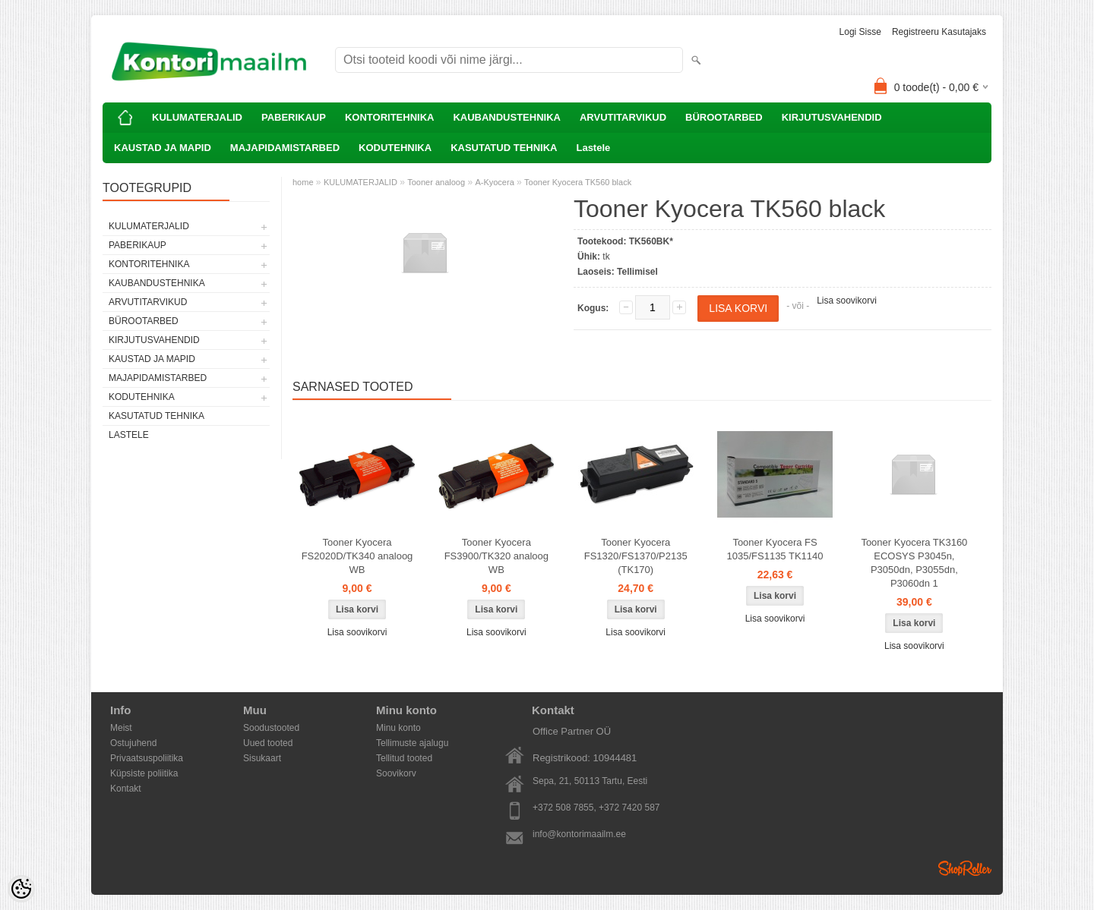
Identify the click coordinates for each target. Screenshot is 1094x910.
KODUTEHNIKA (395, 147)
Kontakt (125, 788)
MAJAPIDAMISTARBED (285, 147)
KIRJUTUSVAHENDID (832, 117)
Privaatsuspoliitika (146, 758)
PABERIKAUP (293, 117)
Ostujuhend (133, 743)
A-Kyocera (494, 182)
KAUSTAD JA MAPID (162, 147)
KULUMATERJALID (197, 117)
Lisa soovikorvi (847, 300)
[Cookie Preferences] (21, 888)
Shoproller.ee (964, 868)
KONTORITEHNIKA (389, 117)
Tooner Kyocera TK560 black (577, 182)
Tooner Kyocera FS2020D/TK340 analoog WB (357, 556)
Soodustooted (271, 728)
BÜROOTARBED (724, 117)
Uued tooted (267, 743)
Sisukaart (262, 758)
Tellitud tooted (404, 758)
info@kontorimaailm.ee (579, 834)
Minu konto (398, 728)
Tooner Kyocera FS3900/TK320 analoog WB (496, 556)
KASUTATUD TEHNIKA (504, 147)
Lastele (593, 147)
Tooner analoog (436, 182)
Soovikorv (396, 773)
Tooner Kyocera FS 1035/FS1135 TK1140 (775, 549)
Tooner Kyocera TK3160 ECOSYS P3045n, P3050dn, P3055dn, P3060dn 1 (914, 563)
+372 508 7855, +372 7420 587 (596, 807)
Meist (121, 728)
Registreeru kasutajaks (939, 32)
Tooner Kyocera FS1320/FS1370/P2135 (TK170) (636, 556)
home (303, 182)
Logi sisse (860, 32)
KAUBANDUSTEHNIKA (507, 117)
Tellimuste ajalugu (412, 743)
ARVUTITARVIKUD (623, 117)
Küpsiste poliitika (144, 773)
